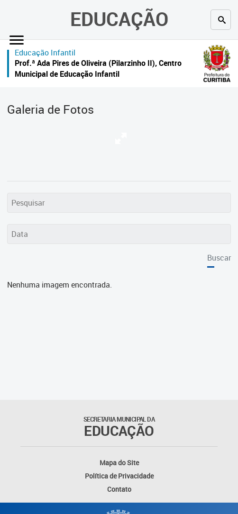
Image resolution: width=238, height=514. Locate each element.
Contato (119, 489)
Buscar (219, 257)
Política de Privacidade (119, 475)
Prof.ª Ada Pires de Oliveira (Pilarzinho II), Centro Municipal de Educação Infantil (98, 68)
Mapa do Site (119, 462)
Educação (119, 19)
